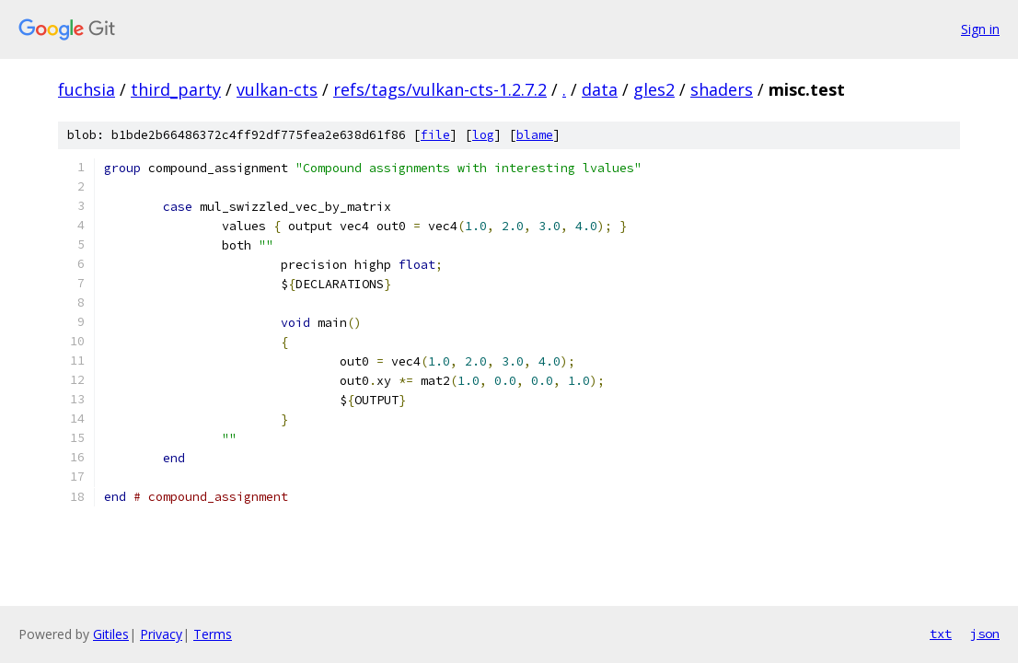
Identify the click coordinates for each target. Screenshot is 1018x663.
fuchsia (86, 89)
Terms (212, 634)
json (985, 633)
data (600, 89)
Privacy (161, 634)
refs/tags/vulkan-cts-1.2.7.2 (440, 89)
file (435, 135)
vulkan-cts (277, 89)
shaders (721, 89)
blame (534, 135)
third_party (176, 89)
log (483, 135)
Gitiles (111, 634)
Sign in (980, 29)
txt (941, 633)
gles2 (654, 89)
